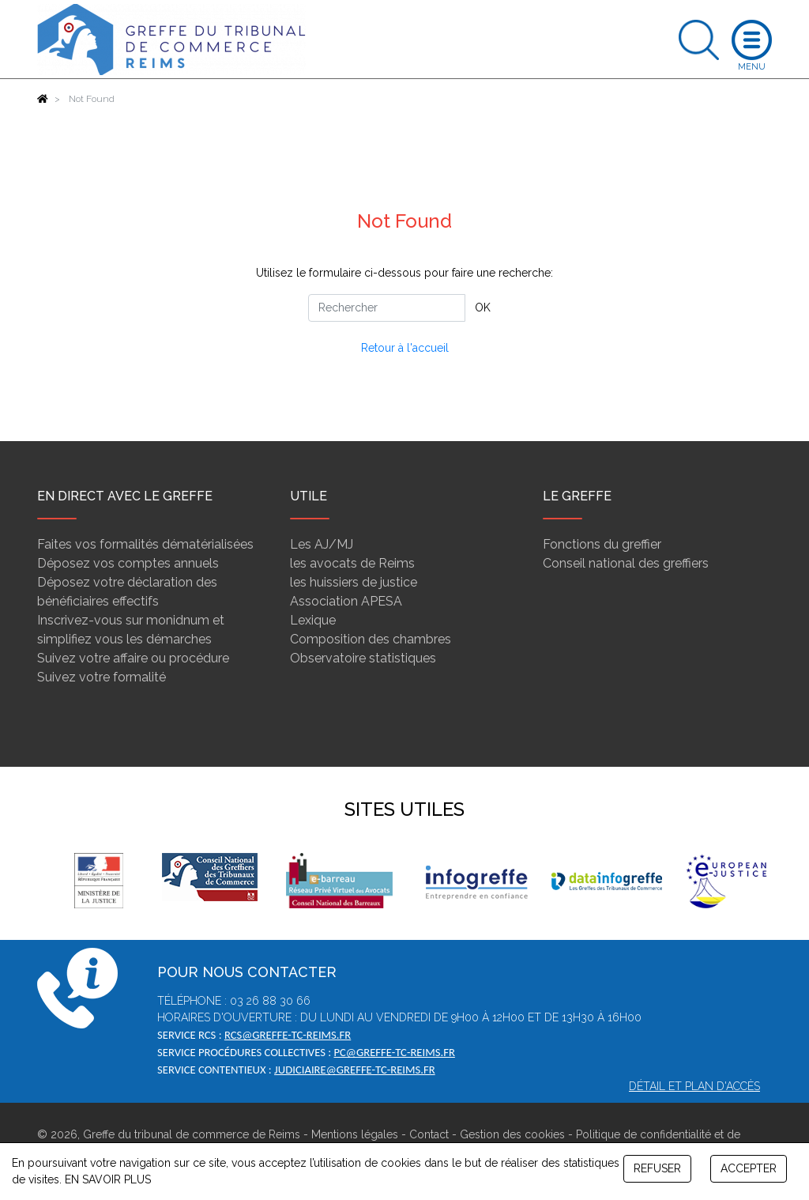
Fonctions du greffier (602, 544)
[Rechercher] (386, 308)
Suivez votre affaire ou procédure (133, 658)
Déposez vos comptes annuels (128, 563)
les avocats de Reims (352, 563)
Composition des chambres (370, 639)
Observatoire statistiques (363, 658)
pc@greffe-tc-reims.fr (393, 1052)
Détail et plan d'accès (694, 1086)
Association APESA (346, 601)
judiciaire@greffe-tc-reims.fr (354, 1069)
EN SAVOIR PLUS (108, 1179)
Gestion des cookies (512, 1134)
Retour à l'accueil (405, 348)
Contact (429, 1134)
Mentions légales (354, 1134)
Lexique (313, 620)
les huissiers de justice (353, 582)
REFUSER (657, 1168)
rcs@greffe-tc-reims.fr (287, 1035)
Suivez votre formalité (101, 677)
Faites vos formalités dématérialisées (145, 544)
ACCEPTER (749, 1168)
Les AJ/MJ (321, 544)
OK (483, 307)
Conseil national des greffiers (626, 563)
